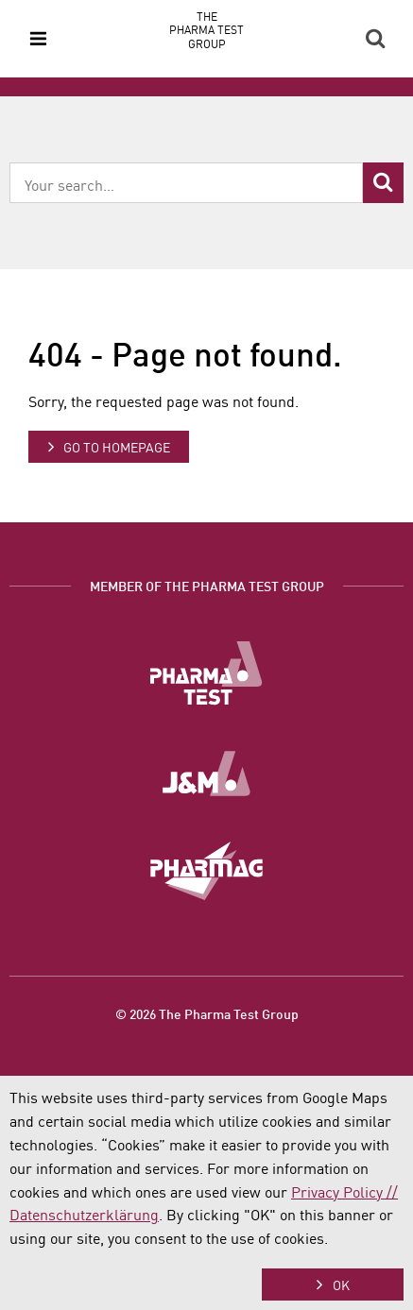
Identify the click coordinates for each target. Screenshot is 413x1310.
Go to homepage (116, 446)
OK (341, 1284)
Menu (38, 39)
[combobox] (186, 182)
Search (375, 39)
